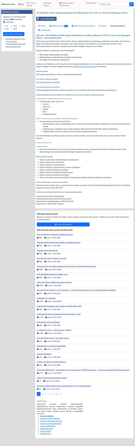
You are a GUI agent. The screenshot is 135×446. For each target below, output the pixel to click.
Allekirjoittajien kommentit (83, 26)
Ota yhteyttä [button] (91, 3)
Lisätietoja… (9, 85)
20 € (23, 89)
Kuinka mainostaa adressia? (51, 421)
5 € (6, 89)
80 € (15, 92)
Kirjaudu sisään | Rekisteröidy (67, 4)
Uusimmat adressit (47, 4)
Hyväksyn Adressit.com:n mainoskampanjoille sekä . (16, 106)
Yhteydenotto (45, 434)
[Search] (113, 4)
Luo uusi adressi (31, 4)
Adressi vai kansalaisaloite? (50, 423)
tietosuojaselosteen (13, 110)
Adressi (42, 26)
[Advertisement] (16, 40)
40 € (7, 92)
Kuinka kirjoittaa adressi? (50, 418)
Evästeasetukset (46, 428)
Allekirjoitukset (58, 26)
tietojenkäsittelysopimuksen (86, 66)
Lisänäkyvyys (44, 30)
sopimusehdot (11, 105)
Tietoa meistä (45, 431)
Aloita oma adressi (63, 224)
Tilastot (102, 26)
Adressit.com (8, 4)
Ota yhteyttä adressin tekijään (48, 82)
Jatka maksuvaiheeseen (13, 97)
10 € (15, 89)
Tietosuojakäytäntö (117, 26)
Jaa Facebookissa (45, 19)
